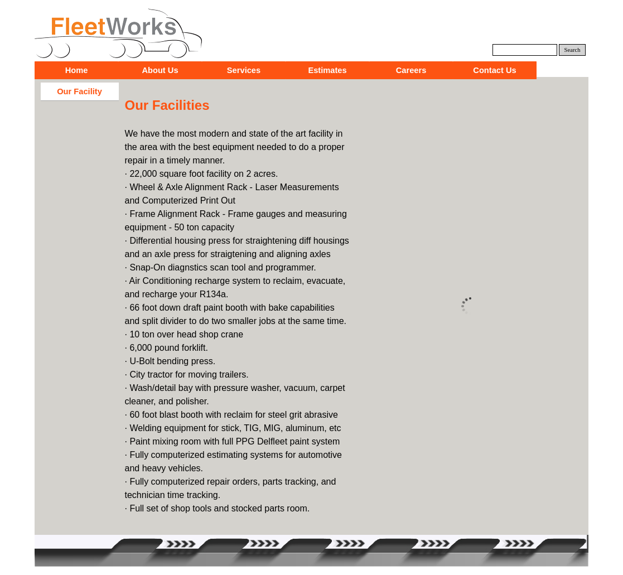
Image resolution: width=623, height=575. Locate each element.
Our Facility (79, 91)
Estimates (327, 70)
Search (572, 50)
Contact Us (494, 70)
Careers (411, 70)
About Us (160, 70)
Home (76, 70)
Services (243, 70)
